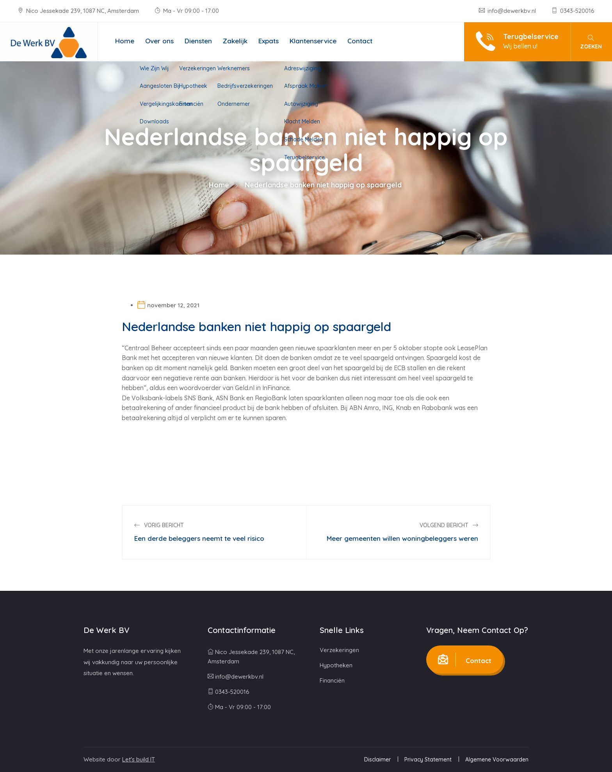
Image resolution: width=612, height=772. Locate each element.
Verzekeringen (339, 650)
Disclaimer (377, 759)
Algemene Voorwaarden (496, 759)
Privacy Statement (428, 759)
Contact (359, 41)
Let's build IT (138, 759)
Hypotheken (336, 665)
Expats (268, 41)
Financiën (332, 680)
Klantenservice (313, 41)
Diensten (198, 41)
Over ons (159, 41)
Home (124, 41)
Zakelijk (235, 41)
